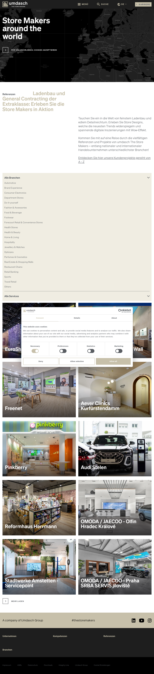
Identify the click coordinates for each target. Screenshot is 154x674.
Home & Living (11, 237)
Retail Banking (11, 272)
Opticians (9, 252)
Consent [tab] (40, 318)
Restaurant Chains (13, 267)
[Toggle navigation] (83, 4)
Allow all (113, 361)
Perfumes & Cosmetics (15, 257)
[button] (121, 4)
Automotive (10, 183)
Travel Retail (10, 282)
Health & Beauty (12, 232)
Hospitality (9, 242)
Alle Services (11, 296)
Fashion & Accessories (15, 207)
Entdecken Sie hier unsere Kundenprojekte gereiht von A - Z (114, 159)
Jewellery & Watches (14, 247)
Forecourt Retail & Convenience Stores (23, 222)
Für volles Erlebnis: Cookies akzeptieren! (34, 50)
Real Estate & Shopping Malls (18, 262)
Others (7, 286)
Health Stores (11, 227)
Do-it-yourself (11, 202)
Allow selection (77, 361)
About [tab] (114, 318)
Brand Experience (13, 188)
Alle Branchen (12, 177)
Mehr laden (17, 601)
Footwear (9, 217)
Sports (7, 277)
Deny (41, 361)
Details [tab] (77, 318)
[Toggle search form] (103, 4)
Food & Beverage (13, 212)
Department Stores (14, 198)
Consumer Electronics (15, 193)
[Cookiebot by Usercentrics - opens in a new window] (120, 311)
